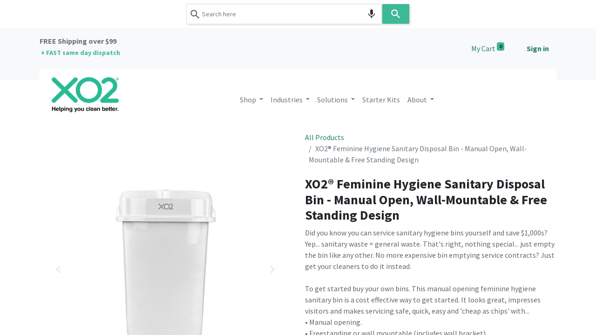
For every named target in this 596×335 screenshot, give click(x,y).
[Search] (396, 14)
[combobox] (284, 14)
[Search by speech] (371, 14)
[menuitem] (381, 99)
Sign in (538, 48)
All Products (324, 137)
